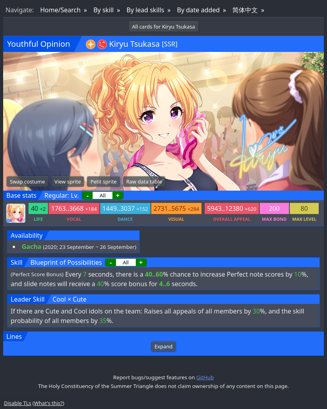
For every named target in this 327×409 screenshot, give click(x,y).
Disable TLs (17, 403)
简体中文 (245, 10)
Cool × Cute (70, 299)
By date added (198, 10)
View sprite (68, 181)
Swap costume (27, 181)
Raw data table (144, 181)
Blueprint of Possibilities (66, 262)
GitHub (205, 377)
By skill (103, 10)
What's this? (48, 403)
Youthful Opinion (38, 43)
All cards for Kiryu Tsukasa (163, 26)
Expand (163, 346)
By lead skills (145, 10)
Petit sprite (103, 181)
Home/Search (60, 10)
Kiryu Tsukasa (134, 43)
